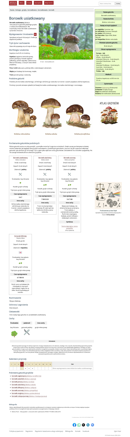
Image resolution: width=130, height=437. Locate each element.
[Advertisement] (108, 154)
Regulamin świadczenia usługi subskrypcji (49, 431)
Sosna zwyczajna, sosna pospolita (70, 227)
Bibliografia (69, 431)
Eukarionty (105, 88)
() (26, 376)
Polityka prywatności (16, 431)
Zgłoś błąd (117, 431)
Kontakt (77, 431)
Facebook (86, 431)
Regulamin (29, 431)
